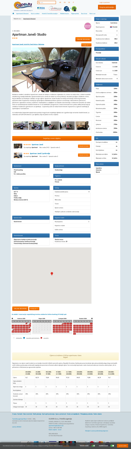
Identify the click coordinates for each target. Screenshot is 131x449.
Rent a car (92, 13)
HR (60, 2)
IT (73, 2)
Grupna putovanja (106, 7)
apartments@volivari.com (56, 425)
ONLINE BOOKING (83, 39)
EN (65, 2)
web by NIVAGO (16, 427)
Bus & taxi (84, 13)
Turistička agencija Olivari (19, 419)
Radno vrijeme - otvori (55, 430)
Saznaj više (66, 446)
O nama (14, 414)
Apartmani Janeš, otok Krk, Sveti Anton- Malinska (28, 44)
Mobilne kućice (64, 13)
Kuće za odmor (35, 13)
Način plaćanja (37, 414)
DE (69, 2)
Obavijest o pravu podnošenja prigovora (96, 431)
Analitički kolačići (103, 446)
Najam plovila (75, 13)
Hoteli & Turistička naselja (50, 13)
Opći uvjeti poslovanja (48, 414)
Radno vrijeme (97, 414)
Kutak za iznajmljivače (73, 414)
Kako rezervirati (27, 414)
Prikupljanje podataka (86, 414)
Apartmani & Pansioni (22, 13)
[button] (52, 274)
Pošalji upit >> (86, 45)
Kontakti (19, 414)
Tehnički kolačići (84, 446)
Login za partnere (104, 2)
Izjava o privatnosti (60, 414)
